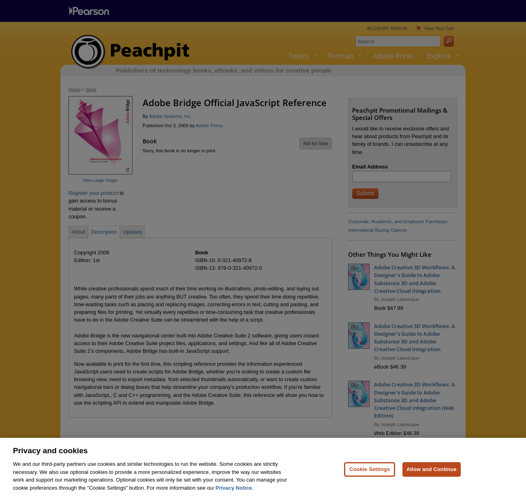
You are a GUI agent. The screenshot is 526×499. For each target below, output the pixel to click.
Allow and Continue (431, 483)
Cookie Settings (369, 483)
